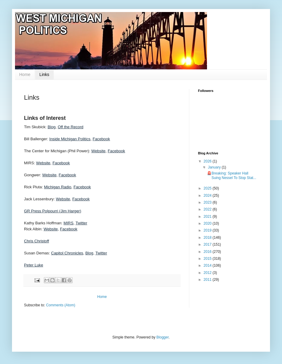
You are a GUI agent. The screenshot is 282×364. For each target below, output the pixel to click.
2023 (208, 202)
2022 (208, 209)
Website (98, 151)
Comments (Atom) (60, 305)
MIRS (69, 223)
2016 (208, 252)
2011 (208, 280)
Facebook (101, 139)
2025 (208, 188)
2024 (208, 195)
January (215, 167)
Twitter (81, 223)
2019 (208, 230)
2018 (208, 237)
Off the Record (70, 127)
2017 (208, 244)
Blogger (162, 337)
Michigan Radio (57, 187)
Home (24, 74)
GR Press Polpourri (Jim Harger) (52, 211)
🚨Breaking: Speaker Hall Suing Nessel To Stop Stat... (231, 175)
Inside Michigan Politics (69, 139)
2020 (208, 223)
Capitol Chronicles (67, 253)
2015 (208, 258)
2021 (208, 216)
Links (44, 74)
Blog (52, 127)
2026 (208, 161)
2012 (208, 273)
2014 (208, 265)
